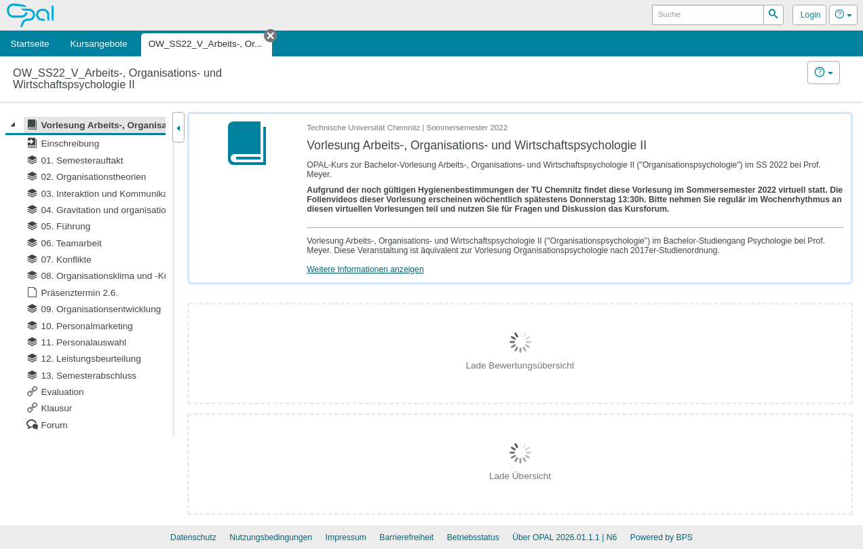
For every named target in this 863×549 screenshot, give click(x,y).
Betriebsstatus (473, 537)
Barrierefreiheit (406, 537)
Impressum (346, 537)
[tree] (85, 275)
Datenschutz (193, 537)
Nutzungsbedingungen (270, 537)
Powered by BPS (661, 537)
